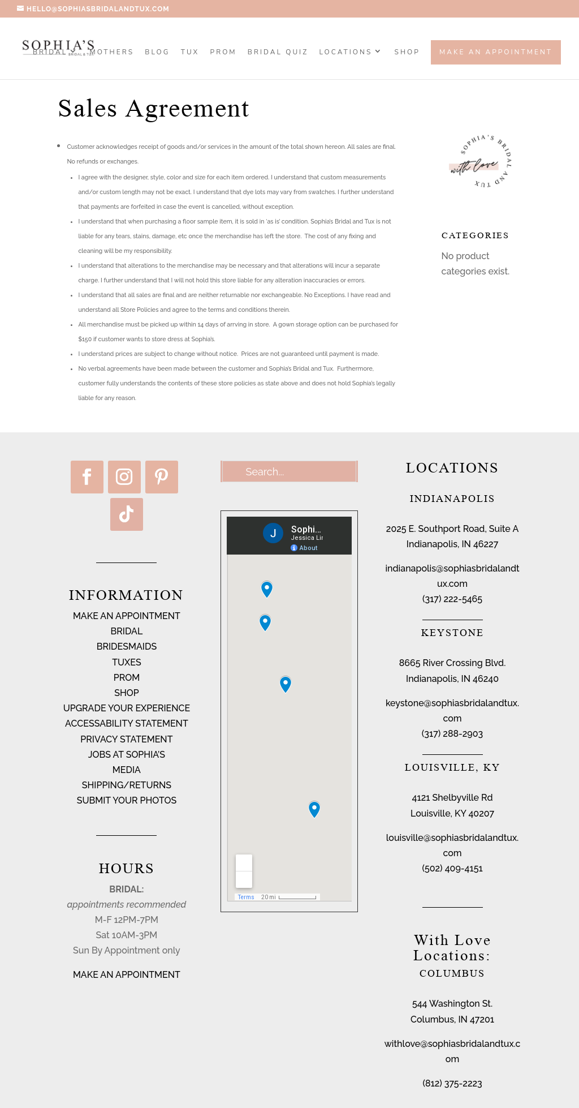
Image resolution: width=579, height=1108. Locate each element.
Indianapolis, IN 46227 (452, 544)
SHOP (407, 53)
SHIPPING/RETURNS (126, 785)
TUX (190, 53)
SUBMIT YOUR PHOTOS (127, 800)
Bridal (50, 53)
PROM (223, 53)
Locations (346, 53)
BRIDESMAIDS (127, 646)
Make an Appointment (495, 52)
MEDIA (127, 770)
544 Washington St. (452, 1003)
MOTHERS (111, 53)
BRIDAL (127, 631)
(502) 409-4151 (452, 868)
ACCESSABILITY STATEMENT (126, 723)
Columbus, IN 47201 (452, 1019)
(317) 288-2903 (452, 733)
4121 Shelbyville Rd (452, 797)
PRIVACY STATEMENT (126, 739)
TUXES (126, 662)
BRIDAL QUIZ (278, 53)
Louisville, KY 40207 (452, 813)
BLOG (157, 53)
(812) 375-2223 (452, 1083)
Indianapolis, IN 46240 (452, 678)
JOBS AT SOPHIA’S (126, 754)
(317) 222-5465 (452, 599)
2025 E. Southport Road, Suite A (452, 528)
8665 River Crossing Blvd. (452, 663)
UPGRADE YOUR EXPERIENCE (127, 708)
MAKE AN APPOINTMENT (126, 616)
